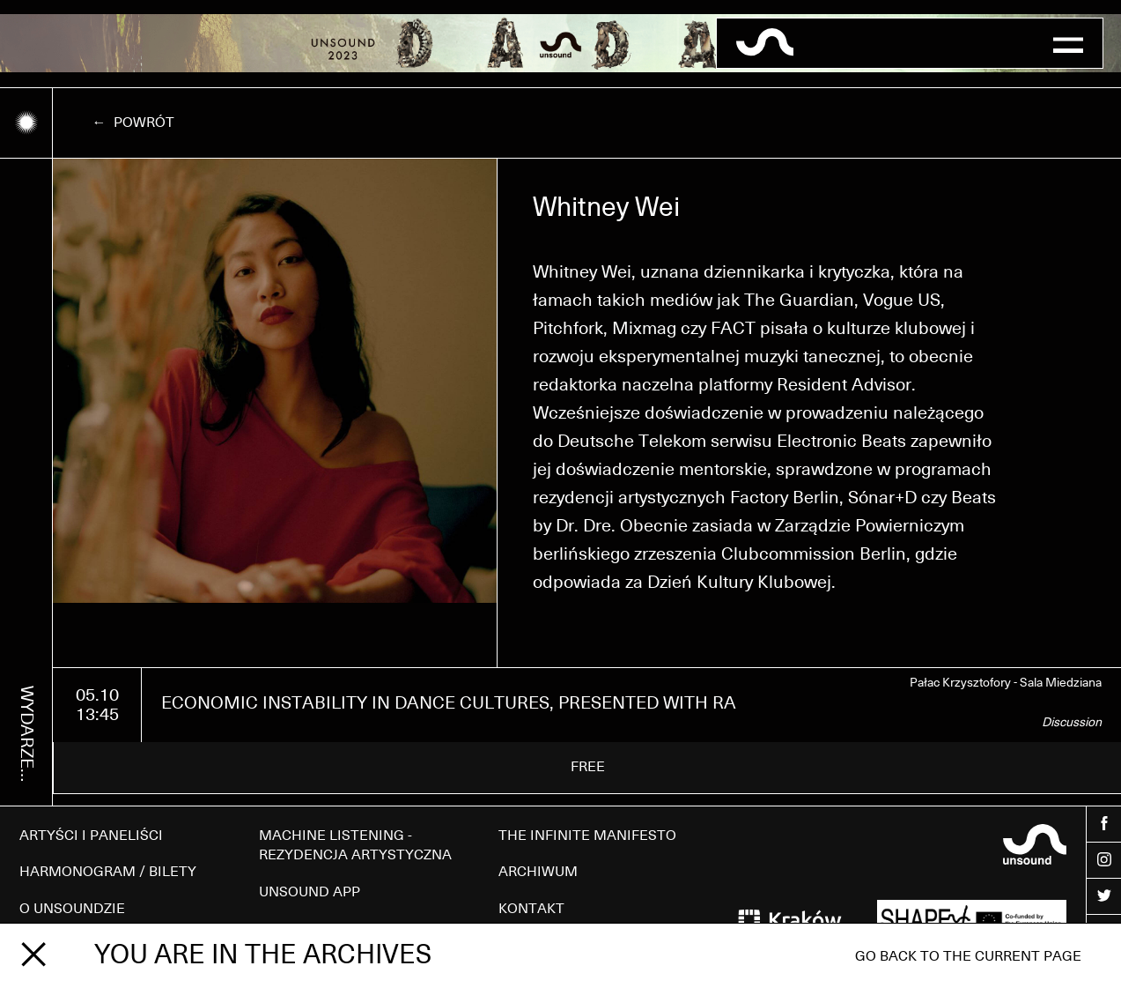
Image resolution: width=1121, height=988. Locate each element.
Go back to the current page (968, 956)
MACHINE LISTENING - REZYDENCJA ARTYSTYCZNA (355, 845)
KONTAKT (531, 909)
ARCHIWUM (538, 872)
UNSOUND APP (309, 892)
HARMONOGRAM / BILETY (107, 872)
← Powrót (133, 122)
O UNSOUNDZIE (72, 909)
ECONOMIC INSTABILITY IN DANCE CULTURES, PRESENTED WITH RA (448, 703)
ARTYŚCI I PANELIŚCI (91, 835)
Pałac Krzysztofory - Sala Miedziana (1006, 683)
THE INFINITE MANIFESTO (587, 835)
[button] (1068, 43)
